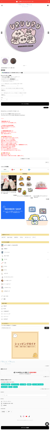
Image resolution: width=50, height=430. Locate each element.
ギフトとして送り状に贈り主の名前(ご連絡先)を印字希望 (12, 88)
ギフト (5, 269)
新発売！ (6, 248)
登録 (47, 327)
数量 (2, 97)
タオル (5, 266)
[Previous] (1, 33)
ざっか (5, 259)
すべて (5, 169)
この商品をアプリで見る (25, 158)
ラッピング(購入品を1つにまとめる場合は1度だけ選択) (12, 83)
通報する (47, 162)
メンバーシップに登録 (5, 76)
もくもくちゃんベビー (9, 277)
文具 (5, 262)
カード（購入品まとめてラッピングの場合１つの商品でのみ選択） (14, 92)
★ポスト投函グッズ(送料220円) (11, 245)
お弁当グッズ (7, 291)
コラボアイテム (7, 287)
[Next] (48, 33)
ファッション (7, 252)
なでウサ (6, 273)
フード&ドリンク (7, 280)
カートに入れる (25, 104)
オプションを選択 (25, 427)
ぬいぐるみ (6, 255)
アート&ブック (7, 284)
